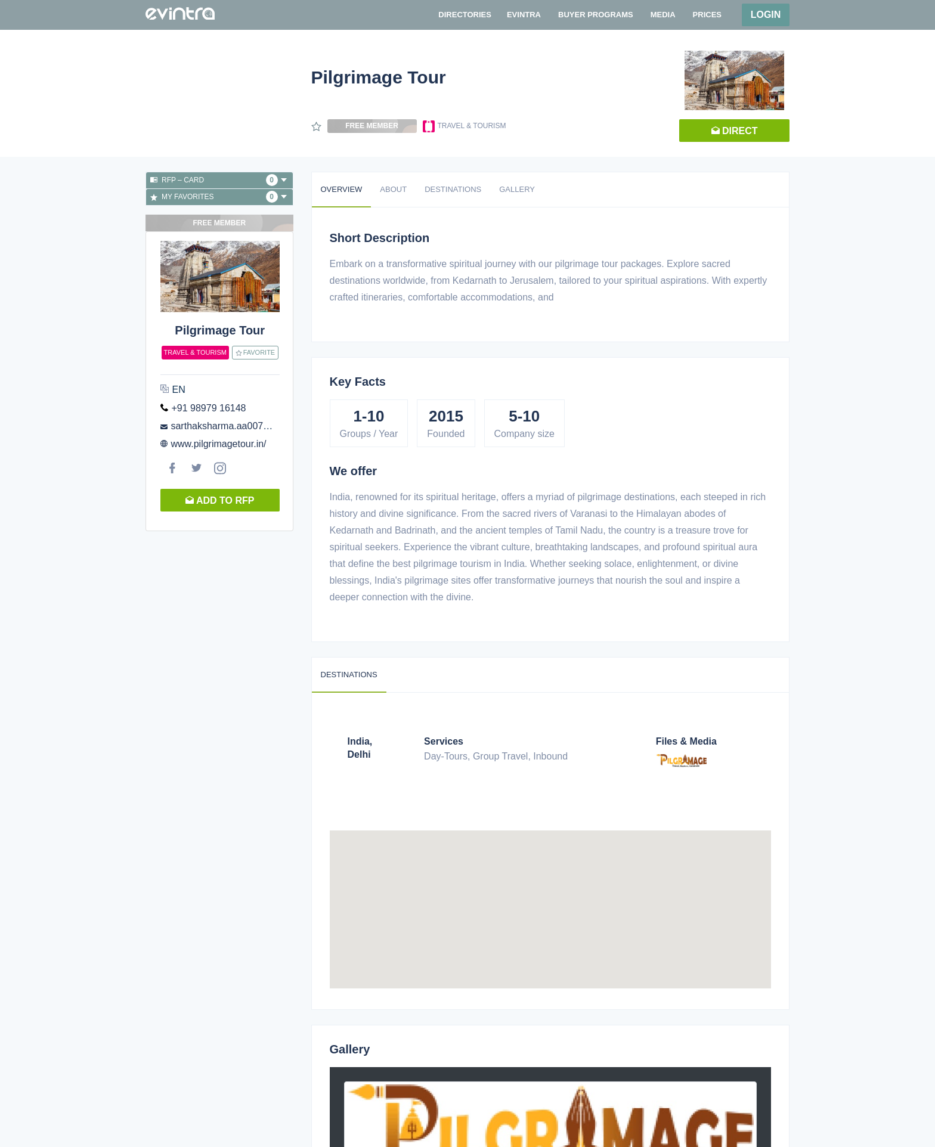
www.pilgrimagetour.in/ (218, 444)
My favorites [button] (218, 197)
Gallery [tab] (517, 189)
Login (766, 15)
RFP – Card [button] (218, 180)
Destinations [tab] (453, 189)
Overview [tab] (342, 189)
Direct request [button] (734, 134)
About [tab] (393, 189)
